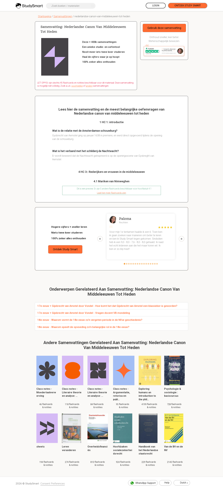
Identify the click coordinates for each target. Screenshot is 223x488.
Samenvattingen (62, 16)
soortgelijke (77, 86)
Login (155, 5)
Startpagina (44, 16)
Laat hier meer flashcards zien (111, 193)
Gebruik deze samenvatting (164, 28)
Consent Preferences (52, 483)
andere (89, 86)
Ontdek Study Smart (188, 5)
